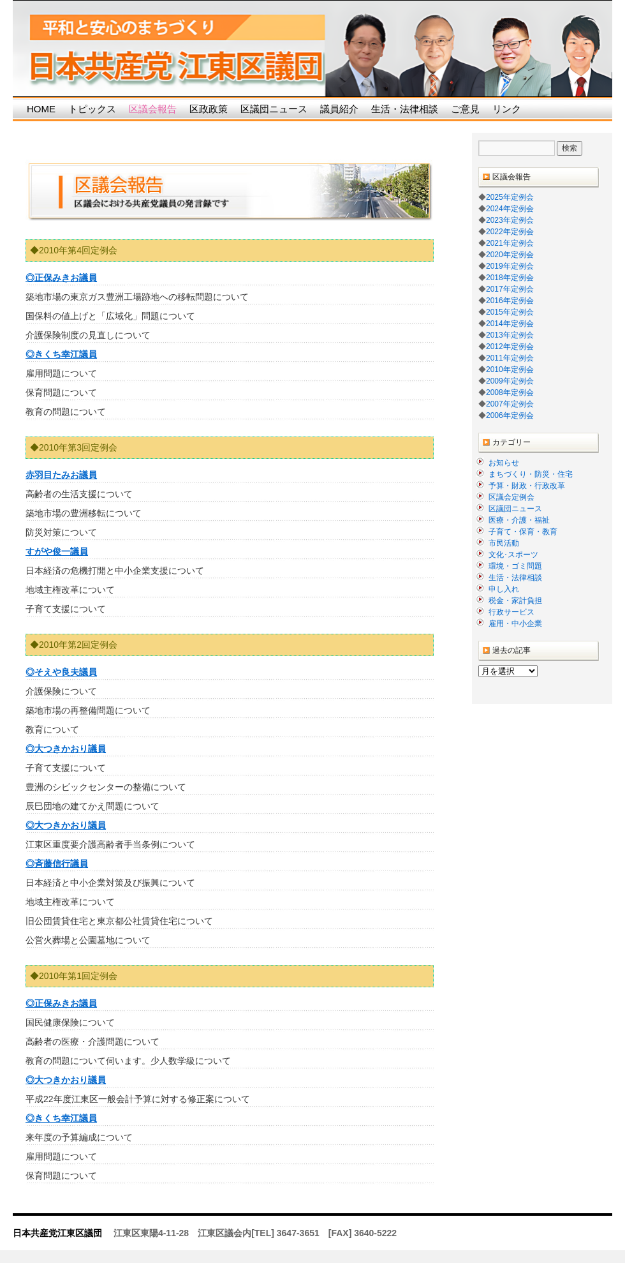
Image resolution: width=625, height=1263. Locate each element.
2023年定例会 (510, 220)
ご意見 (465, 108)
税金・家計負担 (515, 600)
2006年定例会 (510, 415)
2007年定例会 (510, 404)
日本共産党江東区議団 (59, 1233)
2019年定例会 (510, 266)
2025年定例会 (510, 197)
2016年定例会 (510, 300)
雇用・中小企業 (515, 623)
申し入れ (504, 589)
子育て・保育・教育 (523, 531)
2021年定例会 (510, 243)
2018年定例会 (510, 277)
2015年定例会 (510, 312)
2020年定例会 (510, 254)
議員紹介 (339, 108)
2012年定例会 (510, 346)
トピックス (92, 108)
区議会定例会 (511, 497)
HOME (41, 108)
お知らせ (504, 462)
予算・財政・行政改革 (527, 485)
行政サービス (511, 612)
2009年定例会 (510, 381)
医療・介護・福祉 (519, 520)
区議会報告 (153, 108)
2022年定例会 (510, 231)
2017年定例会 (510, 289)
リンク (506, 108)
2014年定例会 (510, 323)
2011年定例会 (510, 358)
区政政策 (208, 108)
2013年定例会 (510, 335)
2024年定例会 (510, 208)
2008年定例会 (510, 392)
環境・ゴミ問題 (515, 566)
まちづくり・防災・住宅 (531, 474)
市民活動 (504, 543)
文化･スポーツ (513, 554)
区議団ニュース (273, 108)
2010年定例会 (510, 369)
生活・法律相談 (404, 108)
